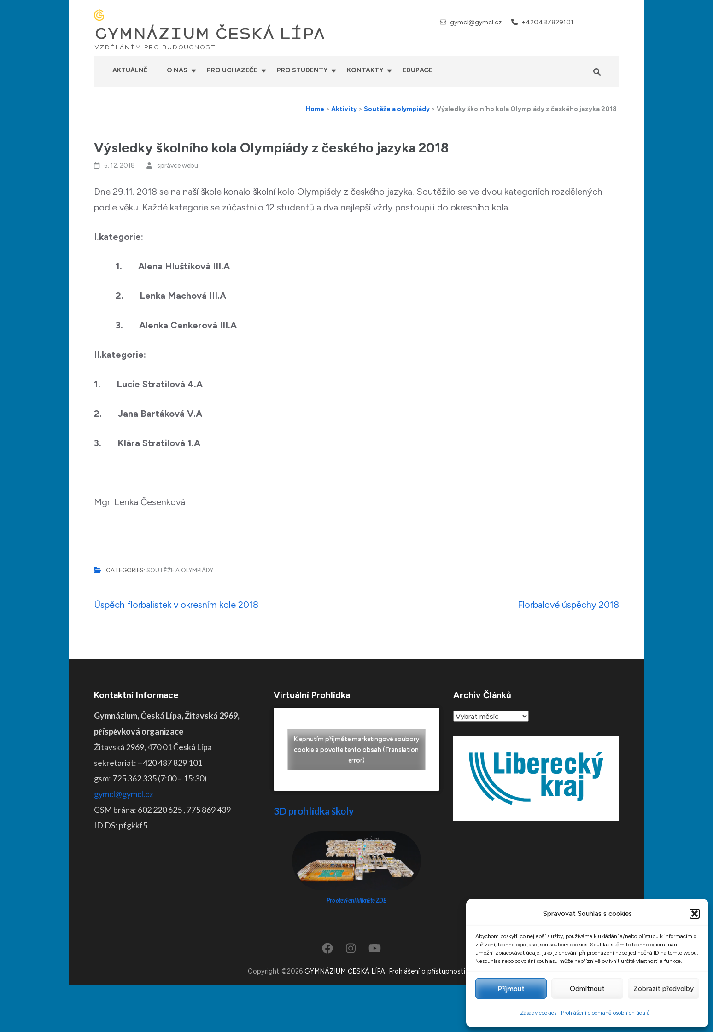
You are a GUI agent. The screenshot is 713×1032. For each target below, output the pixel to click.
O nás (177, 70)
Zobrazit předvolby (663, 989)
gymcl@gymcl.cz (476, 22)
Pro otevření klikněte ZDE (357, 900)
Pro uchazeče (232, 70)
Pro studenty (302, 70)
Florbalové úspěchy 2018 (568, 604)
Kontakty (365, 70)
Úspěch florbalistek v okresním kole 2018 (176, 604)
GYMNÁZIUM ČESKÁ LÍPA (209, 34)
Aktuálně (129, 70)
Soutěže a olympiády (179, 570)
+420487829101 (547, 22)
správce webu (177, 165)
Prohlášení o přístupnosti (427, 971)
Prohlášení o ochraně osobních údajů (605, 1012)
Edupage (417, 70)
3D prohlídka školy (314, 810)
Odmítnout (587, 989)
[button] (694, 913)
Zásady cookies (538, 1012)
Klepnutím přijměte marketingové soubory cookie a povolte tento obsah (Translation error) (356, 749)
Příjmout (511, 989)
